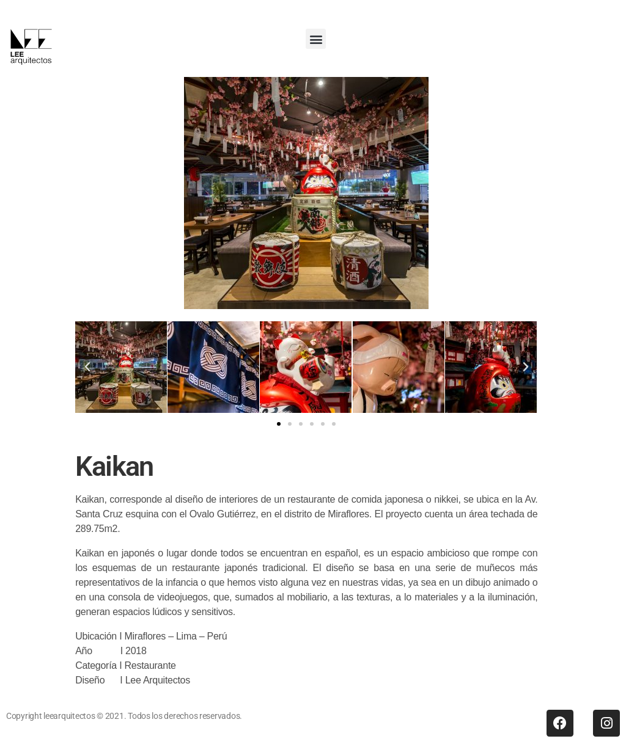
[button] (316, 39)
